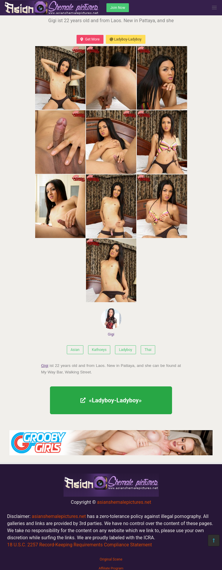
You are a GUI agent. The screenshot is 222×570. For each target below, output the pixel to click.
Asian (75, 350)
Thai (148, 350)
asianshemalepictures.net (124, 502)
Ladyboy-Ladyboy (126, 39)
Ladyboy (125, 350)
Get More (89, 39)
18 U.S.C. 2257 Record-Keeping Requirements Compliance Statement (79, 545)
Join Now (117, 8)
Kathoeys (99, 350)
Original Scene (111, 559)
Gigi (111, 322)
